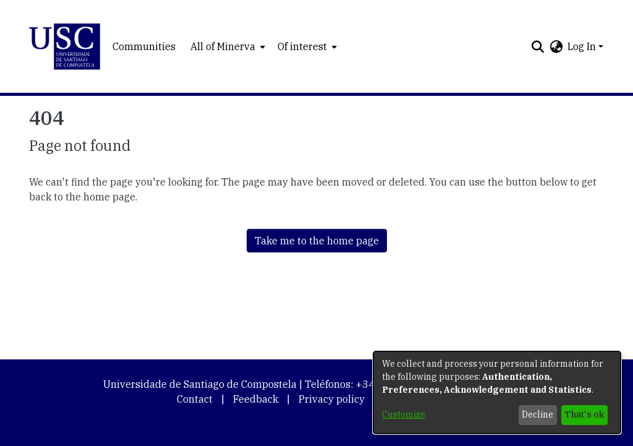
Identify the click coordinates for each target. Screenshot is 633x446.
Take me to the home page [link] (317, 240)
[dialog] (497, 392)
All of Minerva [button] (222, 46)
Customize (403, 414)
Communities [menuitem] (144, 46)
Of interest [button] (302, 46)
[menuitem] (226, 46)
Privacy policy (332, 399)
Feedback (255, 399)
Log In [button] (582, 46)
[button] (64, 47)
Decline (537, 414)
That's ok (584, 414)
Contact (195, 399)
